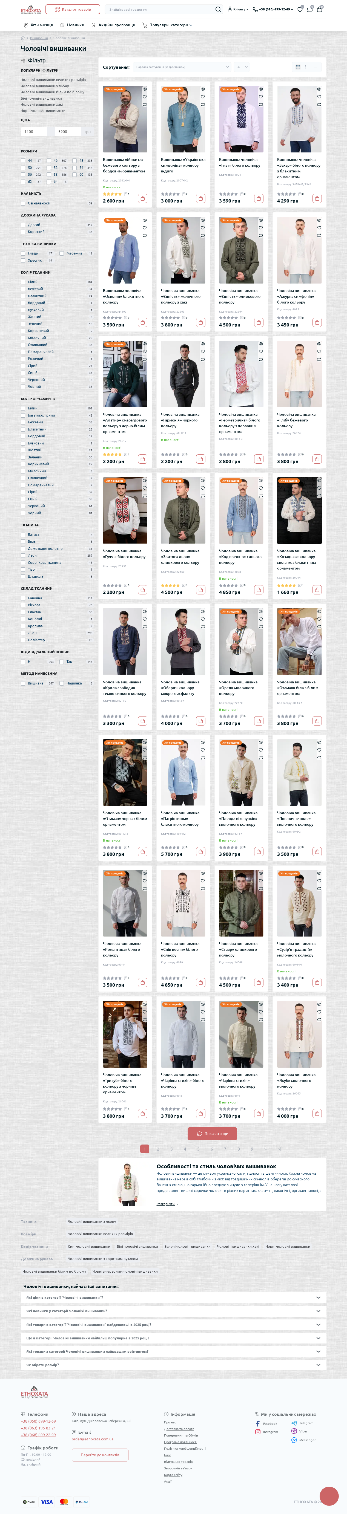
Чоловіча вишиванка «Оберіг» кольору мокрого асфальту (180, 688)
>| (279, 1148)
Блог (167, 1455)
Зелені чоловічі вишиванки (188, 1246)
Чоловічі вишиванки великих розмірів (53, 80)
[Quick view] (145, 88)
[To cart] (142, 198)
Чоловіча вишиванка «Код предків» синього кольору (240, 557)
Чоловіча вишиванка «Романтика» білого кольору (122, 949)
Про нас (170, 1422)
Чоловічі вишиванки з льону (45, 86)
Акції (167, 1481)
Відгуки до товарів (178, 1461)
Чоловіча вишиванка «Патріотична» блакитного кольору (180, 819)
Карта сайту (173, 1475)
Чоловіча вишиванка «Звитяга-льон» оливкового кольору (180, 557)
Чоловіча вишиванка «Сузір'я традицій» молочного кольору (296, 949)
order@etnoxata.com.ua (92, 1439)
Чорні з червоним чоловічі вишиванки (125, 1271)
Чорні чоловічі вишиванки (43, 110)
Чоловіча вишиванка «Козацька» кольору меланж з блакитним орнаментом (296, 559)
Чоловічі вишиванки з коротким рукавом (103, 1259)
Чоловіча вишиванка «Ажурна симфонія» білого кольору (296, 296)
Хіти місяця (42, 25)
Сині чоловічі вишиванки (89, 1246)
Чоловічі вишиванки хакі (42, 104)
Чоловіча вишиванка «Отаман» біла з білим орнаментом (297, 688)
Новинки (75, 25)
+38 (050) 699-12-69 (38, 1421)
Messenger (303, 1440)
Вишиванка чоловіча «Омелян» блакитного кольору (123, 296)
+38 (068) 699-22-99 (38, 1435)
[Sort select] (182, 67)
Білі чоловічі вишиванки (41, 98)
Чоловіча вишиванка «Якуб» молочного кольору (296, 1080)
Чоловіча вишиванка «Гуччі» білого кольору (124, 554)
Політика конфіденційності (185, 1448)
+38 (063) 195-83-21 (38, 1428)
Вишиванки (39, 38)
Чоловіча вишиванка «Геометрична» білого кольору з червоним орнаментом (239, 423)
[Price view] (315, 67)
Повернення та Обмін (181, 1435)
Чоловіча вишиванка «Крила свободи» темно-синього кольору (124, 688)
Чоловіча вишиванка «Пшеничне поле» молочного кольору (296, 819)
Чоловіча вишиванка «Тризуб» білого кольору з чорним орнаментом (122, 1083)
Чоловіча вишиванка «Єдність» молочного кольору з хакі (180, 296)
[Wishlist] (145, 96)
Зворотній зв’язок (178, 1468)
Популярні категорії (169, 25)
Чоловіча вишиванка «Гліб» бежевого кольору (296, 420)
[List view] (306, 67)
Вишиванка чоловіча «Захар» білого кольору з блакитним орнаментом (298, 168)
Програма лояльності (180, 1442)
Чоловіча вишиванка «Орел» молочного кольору (238, 688)
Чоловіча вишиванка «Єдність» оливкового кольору (239, 296)
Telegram (302, 1423)
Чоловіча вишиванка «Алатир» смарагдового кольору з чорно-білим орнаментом (125, 423)
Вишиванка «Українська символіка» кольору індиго (183, 165)
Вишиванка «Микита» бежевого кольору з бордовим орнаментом (124, 165)
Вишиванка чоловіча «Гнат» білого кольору (239, 162)
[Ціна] (34, 131)
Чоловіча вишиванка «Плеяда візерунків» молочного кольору (238, 819)
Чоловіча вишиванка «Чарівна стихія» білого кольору (182, 1080)
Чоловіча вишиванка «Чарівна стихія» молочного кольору (238, 1080)
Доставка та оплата (179, 1429)
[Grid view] (298, 67)
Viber (299, 1431)
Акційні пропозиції (117, 25)
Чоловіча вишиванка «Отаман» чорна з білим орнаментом (125, 819)
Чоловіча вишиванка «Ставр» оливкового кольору (238, 949)
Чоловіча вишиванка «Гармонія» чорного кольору (180, 420)
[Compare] (145, 104)
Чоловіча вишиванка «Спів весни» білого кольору (180, 949)
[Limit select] (242, 67)
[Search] (218, 9)
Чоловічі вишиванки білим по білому (52, 92)
